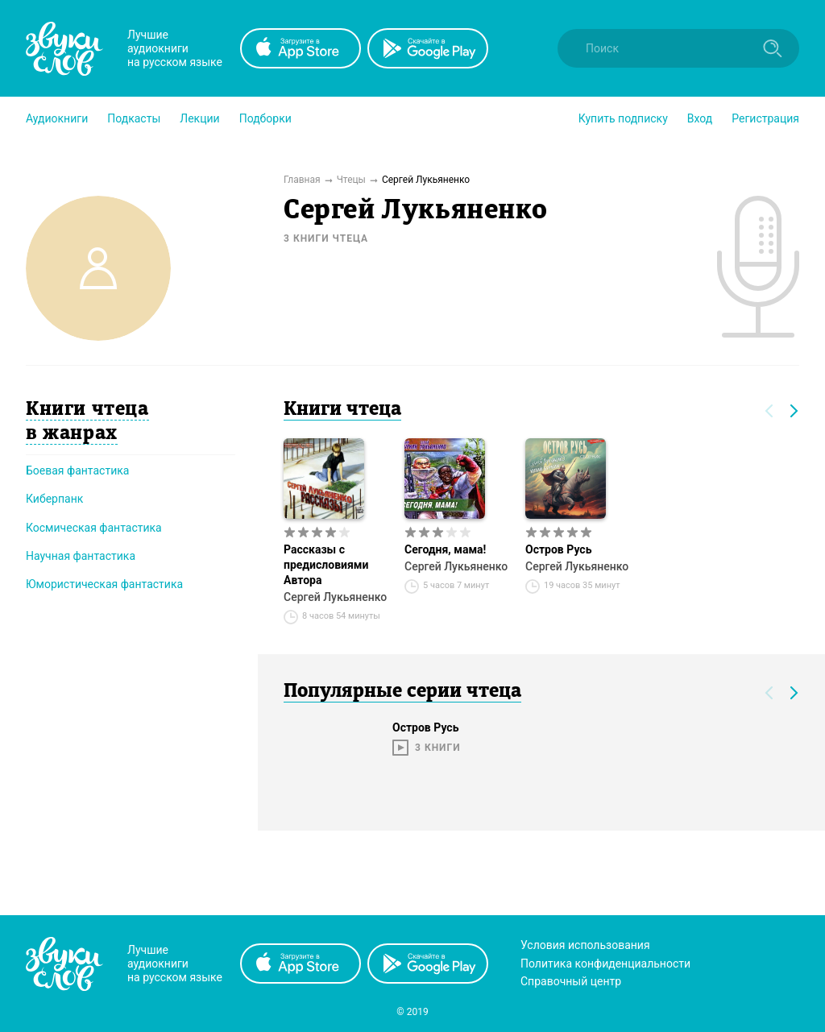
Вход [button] (699, 118)
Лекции (199, 118)
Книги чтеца (342, 410)
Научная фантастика (80, 555)
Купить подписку (623, 118)
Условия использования (585, 945)
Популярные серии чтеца (402, 692)
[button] (57, 118)
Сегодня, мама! (445, 549)
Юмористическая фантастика (104, 584)
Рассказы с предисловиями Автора (326, 564)
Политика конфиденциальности (605, 963)
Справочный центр (570, 981)
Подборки (265, 118)
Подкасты (133, 118)
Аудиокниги (57, 118)
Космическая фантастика (94, 527)
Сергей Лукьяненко (335, 597)
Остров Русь (558, 549)
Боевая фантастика (77, 470)
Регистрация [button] (765, 118)
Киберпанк (54, 498)
